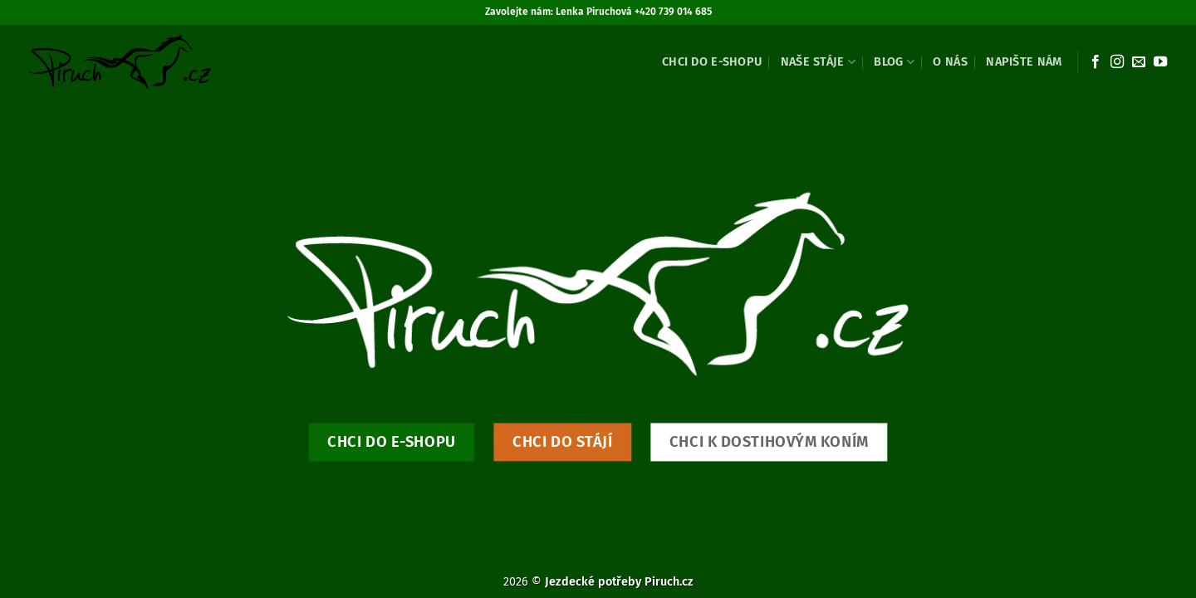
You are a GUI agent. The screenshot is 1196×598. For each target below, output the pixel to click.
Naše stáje (818, 62)
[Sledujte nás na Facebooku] (1095, 62)
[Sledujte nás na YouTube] (1160, 62)
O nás (950, 62)
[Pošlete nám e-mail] (1138, 62)
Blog (894, 62)
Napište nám (1023, 62)
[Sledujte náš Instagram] (1117, 62)
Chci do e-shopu (712, 62)
